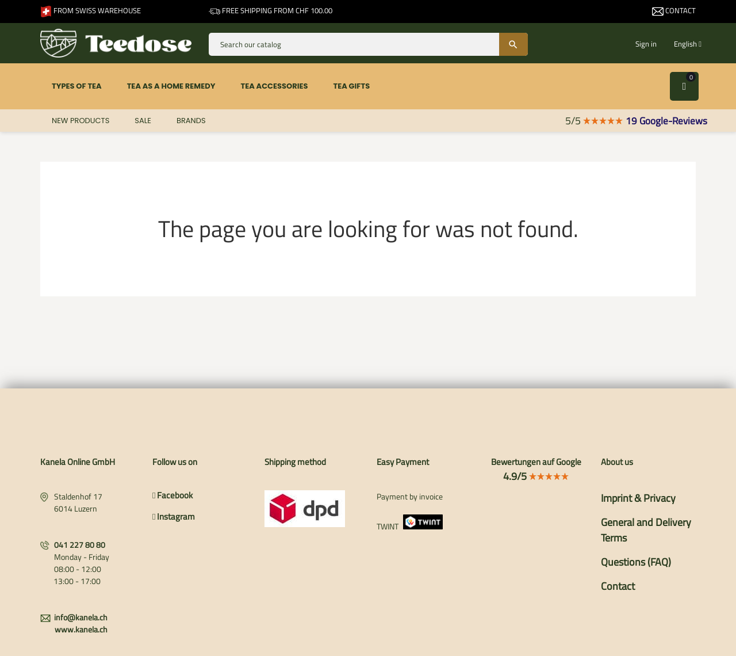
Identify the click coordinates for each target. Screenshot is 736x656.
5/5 (594, 120)
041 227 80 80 (79, 545)
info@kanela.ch (81, 617)
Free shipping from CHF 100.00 (270, 10)
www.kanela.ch (81, 629)
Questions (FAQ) (636, 562)
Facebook (172, 495)
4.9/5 (536, 476)
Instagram (173, 516)
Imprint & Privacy (638, 498)
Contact (674, 10)
